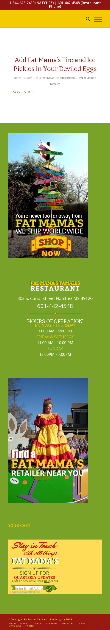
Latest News (46, 78)
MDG (69, 619)
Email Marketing (18, 592)
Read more (23, 91)
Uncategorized (65, 78)
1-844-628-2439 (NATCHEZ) (31, 2)
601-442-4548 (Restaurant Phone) (75, 4)
